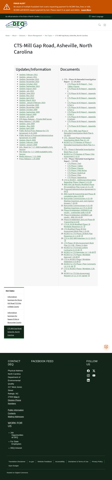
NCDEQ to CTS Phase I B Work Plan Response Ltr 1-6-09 (78, 234)
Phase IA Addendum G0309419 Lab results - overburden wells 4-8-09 (78, 211)
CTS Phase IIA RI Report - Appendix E (81, 122)
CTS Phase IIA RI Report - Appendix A (81, 89)
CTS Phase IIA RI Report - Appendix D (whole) (81, 118)
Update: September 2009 (29, 112)
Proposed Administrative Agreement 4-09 (80, 190)
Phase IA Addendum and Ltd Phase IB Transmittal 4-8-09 (79, 220)
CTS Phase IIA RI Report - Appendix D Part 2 (81, 108)
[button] (98, 25)
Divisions (22, 35)
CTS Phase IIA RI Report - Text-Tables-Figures (80, 85)
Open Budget (14, 466)
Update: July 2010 (26, 91)
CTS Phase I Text (74, 163)
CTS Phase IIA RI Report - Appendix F (81, 127)
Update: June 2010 (27, 93)
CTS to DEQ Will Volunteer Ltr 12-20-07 (80, 239)
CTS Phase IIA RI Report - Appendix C (81, 99)
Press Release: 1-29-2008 (29, 158)
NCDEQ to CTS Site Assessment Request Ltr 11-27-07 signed (77, 274)
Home (7, 35)
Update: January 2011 (28, 77)
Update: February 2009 (28, 142)
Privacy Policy (97, 461)
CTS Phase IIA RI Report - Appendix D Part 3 (81, 113)
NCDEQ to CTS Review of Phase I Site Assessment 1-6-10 (79, 155)
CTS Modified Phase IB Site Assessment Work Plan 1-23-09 (76, 230)
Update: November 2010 (29, 81)
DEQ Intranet (16, 448)
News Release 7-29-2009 (29, 121)
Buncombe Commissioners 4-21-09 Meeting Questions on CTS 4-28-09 (78, 206)
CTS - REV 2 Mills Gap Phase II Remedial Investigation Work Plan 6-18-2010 (79, 133)
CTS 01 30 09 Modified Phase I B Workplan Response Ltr (77, 225)
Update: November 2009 (29, 107)
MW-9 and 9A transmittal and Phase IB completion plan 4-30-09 (79, 195)
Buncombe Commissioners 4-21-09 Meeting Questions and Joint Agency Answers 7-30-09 (79, 201)
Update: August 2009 (27, 114)
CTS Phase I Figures (75, 168)
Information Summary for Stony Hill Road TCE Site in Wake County (15, 302)
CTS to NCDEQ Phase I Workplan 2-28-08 (79, 269)
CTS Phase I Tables (75, 166)
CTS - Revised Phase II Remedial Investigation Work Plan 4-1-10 (77, 139)
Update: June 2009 (27, 123)
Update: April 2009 (26, 128)
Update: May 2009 (26, 126)
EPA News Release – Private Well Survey (35, 119)
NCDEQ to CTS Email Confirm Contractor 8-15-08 (76, 248)
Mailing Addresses (16, 417)
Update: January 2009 (28, 144)
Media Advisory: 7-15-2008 (30, 156)
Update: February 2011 (28, 74)
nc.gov (31, 461)
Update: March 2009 (27, 140)
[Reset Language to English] (90, 16)
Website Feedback (45, 461)
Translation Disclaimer (17, 461)
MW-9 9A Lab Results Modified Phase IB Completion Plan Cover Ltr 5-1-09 (79, 185)
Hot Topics (48, 35)
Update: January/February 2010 (32, 102)
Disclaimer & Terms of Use (78, 461)
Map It (16, 397)
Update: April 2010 (26, 98)
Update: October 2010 (28, 84)
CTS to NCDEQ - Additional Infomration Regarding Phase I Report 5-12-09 (80, 181)
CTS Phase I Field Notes (77, 170)
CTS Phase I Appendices (77, 177)
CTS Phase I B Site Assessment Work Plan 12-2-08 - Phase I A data (79, 244)
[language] (98, 16)
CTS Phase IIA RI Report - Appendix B (81, 94)
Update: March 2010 (27, 100)
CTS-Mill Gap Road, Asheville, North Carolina (15, 331)
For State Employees (16, 442)
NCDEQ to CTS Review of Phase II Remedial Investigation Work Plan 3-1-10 (79, 145)
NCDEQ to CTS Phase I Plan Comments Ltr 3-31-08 (80, 265)
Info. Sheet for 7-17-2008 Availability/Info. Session (36, 148)
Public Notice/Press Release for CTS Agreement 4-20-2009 (34, 131)
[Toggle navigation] (107, 25)
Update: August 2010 (27, 88)
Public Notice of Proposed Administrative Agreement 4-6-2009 (36, 136)
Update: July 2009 (26, 116)
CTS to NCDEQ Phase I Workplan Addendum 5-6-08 (77, 260)
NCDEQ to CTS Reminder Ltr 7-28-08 (80, 252)
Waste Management (35, 35)
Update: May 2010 (26, 95)
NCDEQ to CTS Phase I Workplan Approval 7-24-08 (77, 255)
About (14, 35)
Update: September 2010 (29, 86)
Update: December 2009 (29, 105)
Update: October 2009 (28, 109)
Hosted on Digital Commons (17, 473)
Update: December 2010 (29, 79)
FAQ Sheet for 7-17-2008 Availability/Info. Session (35, 152)
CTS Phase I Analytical (76, 173)
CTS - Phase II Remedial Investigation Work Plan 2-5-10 (79, 150)
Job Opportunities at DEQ (17, 435)
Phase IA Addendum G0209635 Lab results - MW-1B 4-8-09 (78, 216)
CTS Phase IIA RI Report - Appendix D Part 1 (81, 103)
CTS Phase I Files (74, 175)
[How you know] (46, 16)
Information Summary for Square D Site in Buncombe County (14, 317)
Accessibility (60, 461)
